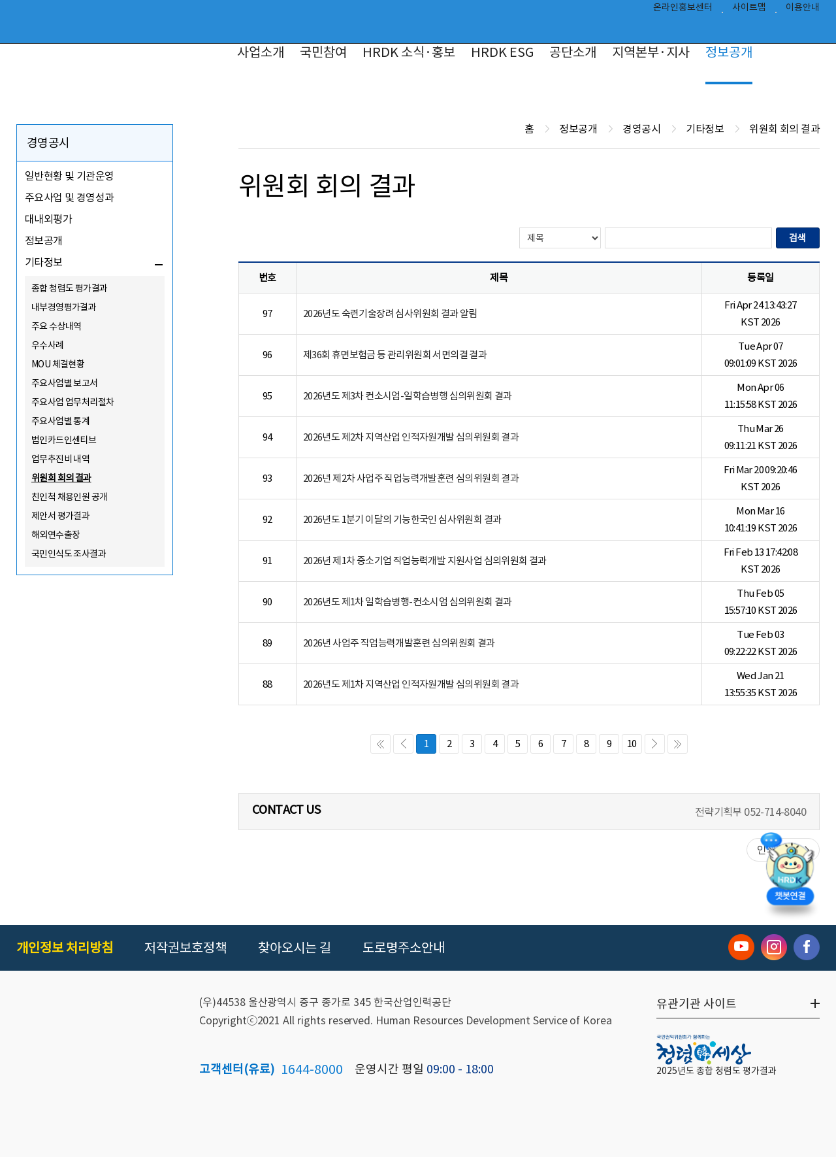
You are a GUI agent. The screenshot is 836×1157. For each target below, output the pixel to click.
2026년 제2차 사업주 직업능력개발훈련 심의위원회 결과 (411, 478)
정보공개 (728, 52)
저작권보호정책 (185, 947)
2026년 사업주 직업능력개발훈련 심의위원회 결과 (399, 643)
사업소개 (260, 52)
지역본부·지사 (651, 52)
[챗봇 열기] (790, 877)
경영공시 (48, 142)
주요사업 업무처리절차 (72, 402)
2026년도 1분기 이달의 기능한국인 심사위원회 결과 (402, 519)
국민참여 (323, 52)
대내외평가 (48, 219)
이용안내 (803, 10)
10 (632, 743)
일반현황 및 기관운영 (69, 175)
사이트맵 (749, 10)
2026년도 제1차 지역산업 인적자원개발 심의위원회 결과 (411, 684)
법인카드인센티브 (63, 440)
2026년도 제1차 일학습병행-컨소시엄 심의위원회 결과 (407, 601)
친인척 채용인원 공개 (69, 497)
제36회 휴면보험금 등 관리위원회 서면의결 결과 (395, 354)
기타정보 (44, 262)
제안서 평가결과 (60, 516)
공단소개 (572, 52)
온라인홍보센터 (683, 10)
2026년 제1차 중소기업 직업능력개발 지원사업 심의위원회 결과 (425, 560)
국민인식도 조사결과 (68, 554)
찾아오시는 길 (294, 947)
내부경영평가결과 (63, 307)
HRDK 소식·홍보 (408, 52)
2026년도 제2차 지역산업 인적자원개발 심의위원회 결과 (411, 437)
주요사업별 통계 (60, 421)
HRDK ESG (502, 52)
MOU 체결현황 (57, 364)
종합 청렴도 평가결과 (69, 288)
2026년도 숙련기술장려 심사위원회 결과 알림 (390, 313)
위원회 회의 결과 (61, 478)
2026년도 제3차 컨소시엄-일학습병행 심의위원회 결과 (407, 396)
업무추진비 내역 (60, 459)
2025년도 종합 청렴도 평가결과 (716, 1071)
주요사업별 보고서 (64, 383)
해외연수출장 (55, 535)
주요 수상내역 (56, 326)
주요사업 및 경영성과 (69, 197)
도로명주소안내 (403, 947)
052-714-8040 (775, 811)
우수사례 (47, 345)
